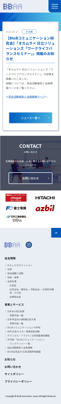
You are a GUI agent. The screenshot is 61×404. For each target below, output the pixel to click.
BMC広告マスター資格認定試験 (23, 331)
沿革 (9, 269)
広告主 (13, 285)
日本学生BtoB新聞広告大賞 (21, 319)
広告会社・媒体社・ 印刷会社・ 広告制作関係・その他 (32, 291)
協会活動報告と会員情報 (19, 347)
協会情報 (10, 258)
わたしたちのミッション (19, 265)
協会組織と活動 (15, 273)
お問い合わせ (30, 178)
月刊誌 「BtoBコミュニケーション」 (26, 339)
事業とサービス (14, 304)
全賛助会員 (15, 296)
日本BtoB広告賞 (15, 311)
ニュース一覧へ (30, 118)
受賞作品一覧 (16, 315)
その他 (29, 31)
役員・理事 (13, 277)
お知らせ (10, 359)
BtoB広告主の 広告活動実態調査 (24, 351)
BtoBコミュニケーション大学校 (23, 327)
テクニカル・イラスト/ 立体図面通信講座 (28, 335)
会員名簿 (11, 281)
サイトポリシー (14, 374)
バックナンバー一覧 (20, 343)
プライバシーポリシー (18, 381)
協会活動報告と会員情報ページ (26, 97)
